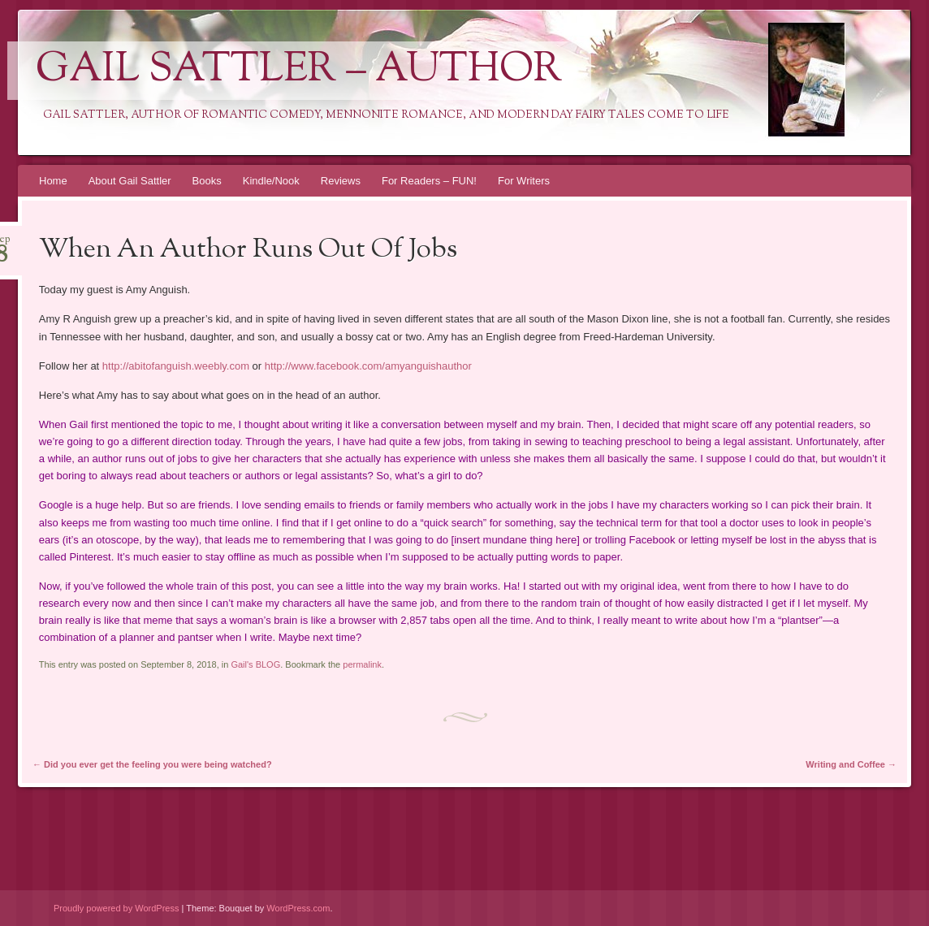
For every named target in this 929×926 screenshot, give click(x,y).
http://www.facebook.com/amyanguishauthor (368, 366)
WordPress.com (298, 908)
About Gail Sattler (130, 181)
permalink (362, 664)
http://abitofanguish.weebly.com (175, 366)
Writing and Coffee (851, 764)
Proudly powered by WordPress (116, 908)
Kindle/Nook (271, 181)
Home (53, 181)
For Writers (524, 181)
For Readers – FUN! (429, 181)
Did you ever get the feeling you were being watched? (152, 764)
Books (207, 181)
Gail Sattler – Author (299, 70)
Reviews (341, 181)
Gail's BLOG (255, 664)
